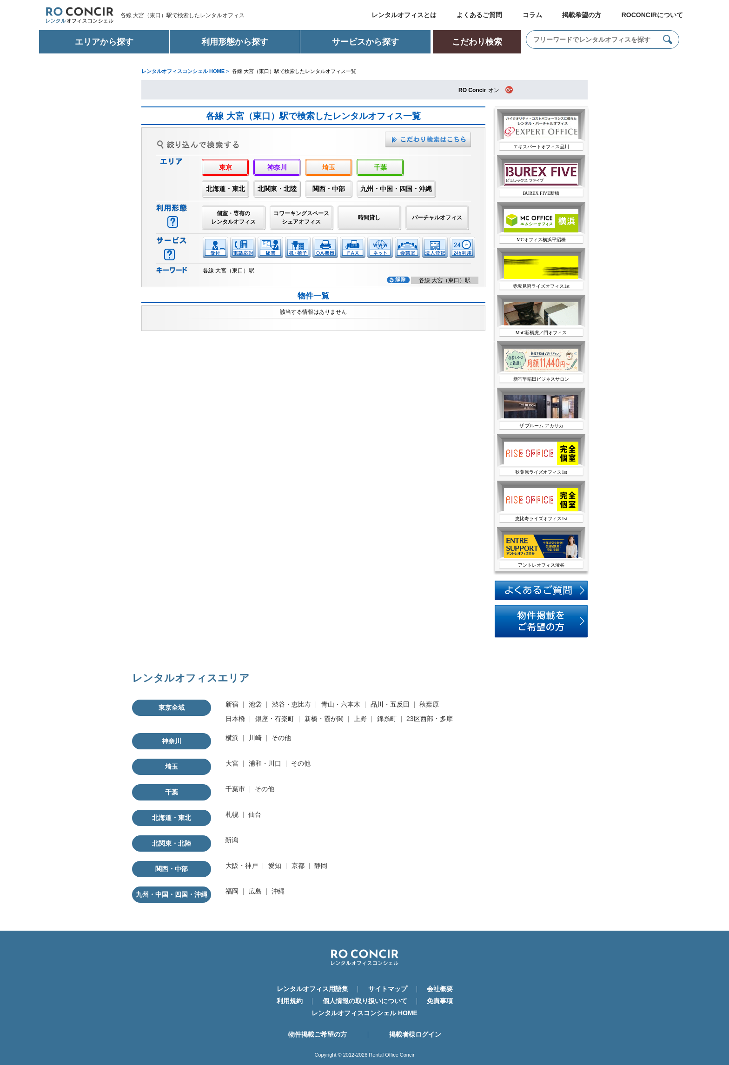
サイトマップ (387, 988)
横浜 (232, 737)
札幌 (232, 814)
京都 (298, 865)
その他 (281, 737)
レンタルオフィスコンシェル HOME (364, 1013)
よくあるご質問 (479, 15)
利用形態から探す (234, 41)
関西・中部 (328, 188)
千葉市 (235, 789)
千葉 (380, 167)
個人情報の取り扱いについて (365, 1001)
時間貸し (369, 217)
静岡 (320, 865)
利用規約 (290, 1001)
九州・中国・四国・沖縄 (396, 188)
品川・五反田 (390, 704)
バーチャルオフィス (437, 217)
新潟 (231, 840)
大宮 (232, 763)
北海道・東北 (225, 188)
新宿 (232, 704)
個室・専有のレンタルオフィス (233, 217)
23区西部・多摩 (429, 718)
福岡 (232, 891)
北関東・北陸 (277, 188)
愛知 (274, 865)
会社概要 (440, 988)
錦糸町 (387, 718)
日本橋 (235, 718)
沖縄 (278, 891)
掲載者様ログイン (415, 1034)
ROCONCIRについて (652, 15)
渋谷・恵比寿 (291, 704)
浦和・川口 (265, 763)
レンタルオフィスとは (404, 15)
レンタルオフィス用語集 (312, 988)
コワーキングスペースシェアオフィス (301, 217)
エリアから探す (104, 41)
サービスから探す (365, 41)
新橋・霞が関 (324, 718)
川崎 (255, 737)
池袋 (255, 704)
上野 (360, 718)
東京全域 (172, 707)
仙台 (254, 814)
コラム (532, 15)
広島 (255, 891)
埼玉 (328, 167)
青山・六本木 (340, 704)
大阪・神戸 (241, 865)
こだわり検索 (477, 41)
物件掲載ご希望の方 (317, 1034)
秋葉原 (429, 704)
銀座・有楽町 (274, 718)
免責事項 (440, 1001)
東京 (225, 167)
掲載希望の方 (581, 15)
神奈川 (277, 167)
